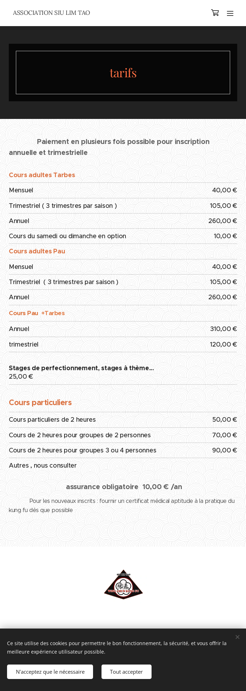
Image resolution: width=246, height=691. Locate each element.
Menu (230, 13)
